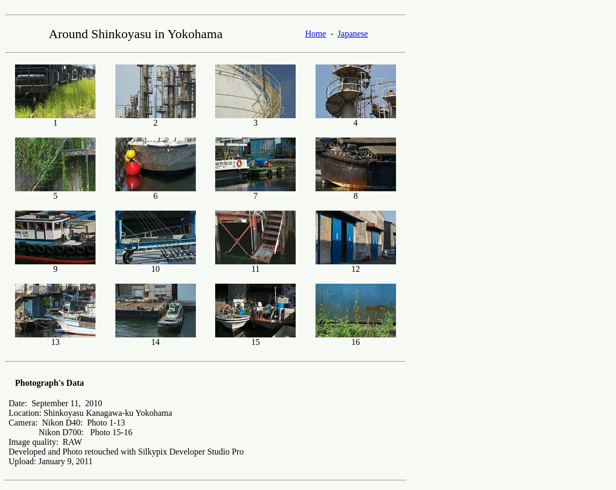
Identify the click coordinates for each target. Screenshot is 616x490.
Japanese (353, 33)
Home (315, 33)
